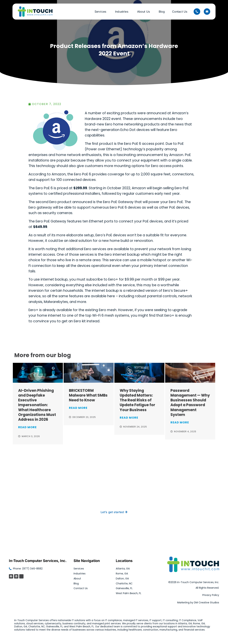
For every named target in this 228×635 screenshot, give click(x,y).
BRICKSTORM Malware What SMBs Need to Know (88, 395)
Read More (27, 427)
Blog (162, 11)
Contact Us (179, 11)
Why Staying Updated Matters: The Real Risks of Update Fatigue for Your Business (137, 400)
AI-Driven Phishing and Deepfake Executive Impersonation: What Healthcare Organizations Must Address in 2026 (37, 405)
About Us (144, 11)
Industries (122, 11)
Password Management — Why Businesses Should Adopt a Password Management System (190, 402)
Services (101, 11)
